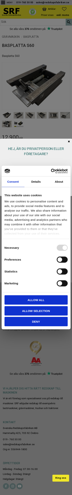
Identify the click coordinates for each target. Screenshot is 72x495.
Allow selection (36, 310)
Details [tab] (36, 181)
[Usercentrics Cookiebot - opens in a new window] (51, 171)
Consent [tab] (13, 181)
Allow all (36, 300)
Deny (36, 321)
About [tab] (59, 181)
